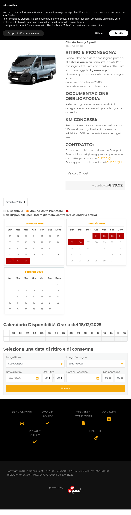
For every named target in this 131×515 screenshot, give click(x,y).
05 (72, 242)
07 (88, 242)
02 (104, 236)
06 (80, 242)
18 (34, 248)
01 (96, 236)
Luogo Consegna (76, 357)
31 (26, 260)
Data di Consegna (77, 371)
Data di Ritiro (14, 371)
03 (112, 236)
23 (18, 254)
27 (50, 254)
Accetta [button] (118, 508)
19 (42, 248)
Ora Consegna (111, 371)
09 (104, 242)
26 (42, 254)
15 (96, 248)
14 (88, 248)
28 (58, 254)
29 (10, 260)
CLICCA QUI (105, 158)
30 (18, 260)
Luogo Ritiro (13, 357)
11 (120, 242)
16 (104, 248)
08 (96, 242)
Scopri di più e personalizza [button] (23, 508)
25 (34, 254)
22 (10, 254)
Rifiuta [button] (99, 508)
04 (120, 236)
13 (80, 248)
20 (50, 248)
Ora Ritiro (48, 371)
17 (112, 248)
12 (72, 248)
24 (26, 254)
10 (112, 242)
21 (58, 248)
